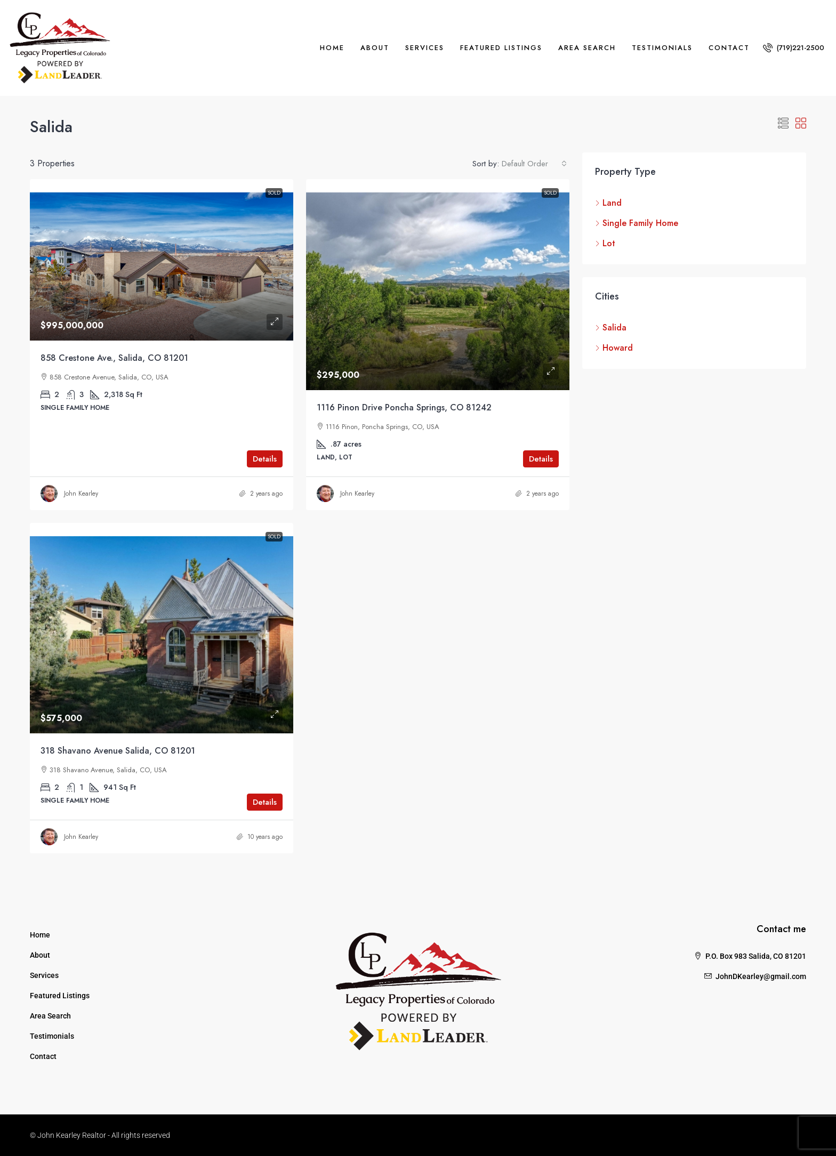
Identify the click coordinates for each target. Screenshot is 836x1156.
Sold (274, 193)
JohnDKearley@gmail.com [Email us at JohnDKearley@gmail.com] (761, 976)
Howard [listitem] (614, 348)
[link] (161, 260)
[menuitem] (794, 47)
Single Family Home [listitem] (636, 223)
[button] (783, 124)
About (374, 48)
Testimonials (662, 48)
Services (424, 48)
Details (265, 459)
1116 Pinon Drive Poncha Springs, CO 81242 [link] (404, 407)
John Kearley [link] (81, 493)
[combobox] (534, 163)
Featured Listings (501, 48)
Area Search (587, 48)
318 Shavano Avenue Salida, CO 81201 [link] (118, 751)
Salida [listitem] (610, 327)
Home (332, 48)
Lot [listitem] (605, 243)
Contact (729, 48)
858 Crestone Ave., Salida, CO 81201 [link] (114, 358)
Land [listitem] (608, 203)
